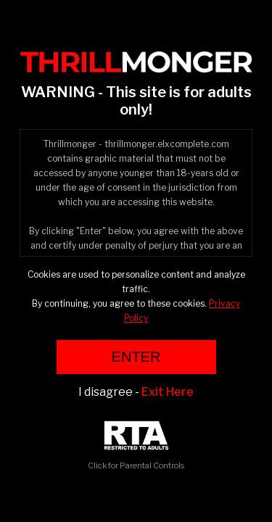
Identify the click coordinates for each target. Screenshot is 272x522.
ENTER (136, 357)
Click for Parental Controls (136, 445)
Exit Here (167, 392)
